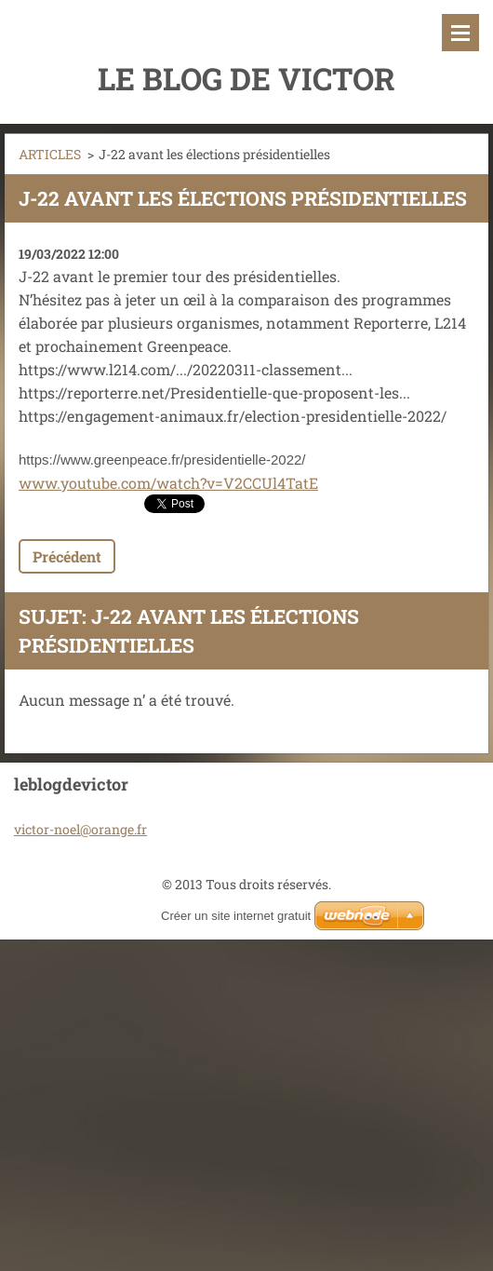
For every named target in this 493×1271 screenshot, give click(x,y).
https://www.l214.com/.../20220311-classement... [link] (186, 369)
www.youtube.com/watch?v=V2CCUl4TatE (168, 483)
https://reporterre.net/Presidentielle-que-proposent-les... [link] (214, 392)
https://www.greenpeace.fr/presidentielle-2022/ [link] (162, 459)
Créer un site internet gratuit (236, 916)
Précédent (67, 556)
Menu (460, 32)
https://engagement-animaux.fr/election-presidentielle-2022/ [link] (232, 416)
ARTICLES (50, 154)
